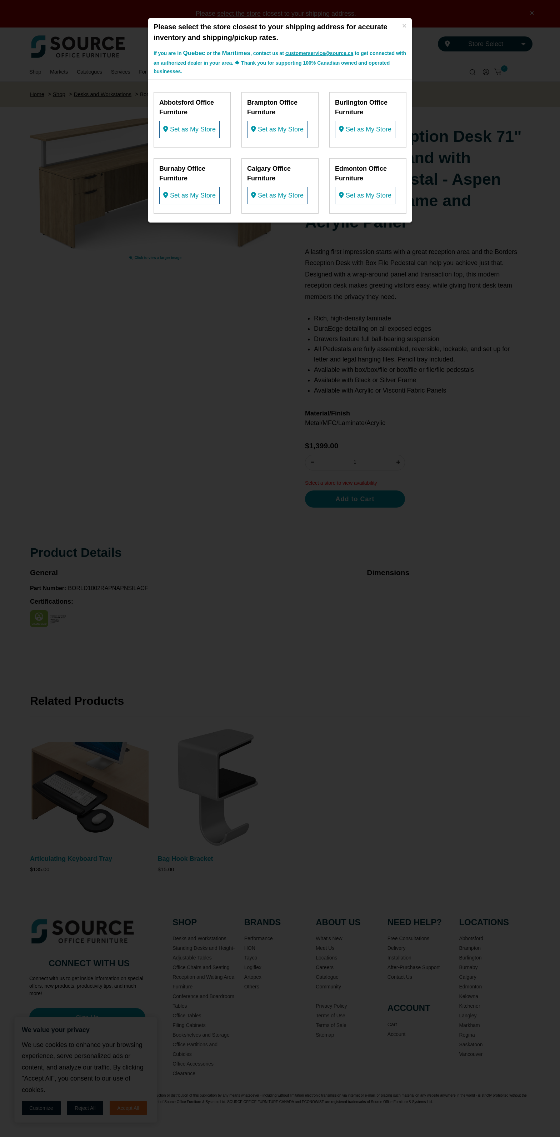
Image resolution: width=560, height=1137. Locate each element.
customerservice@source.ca (319, 53)
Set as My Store (189, 129)
